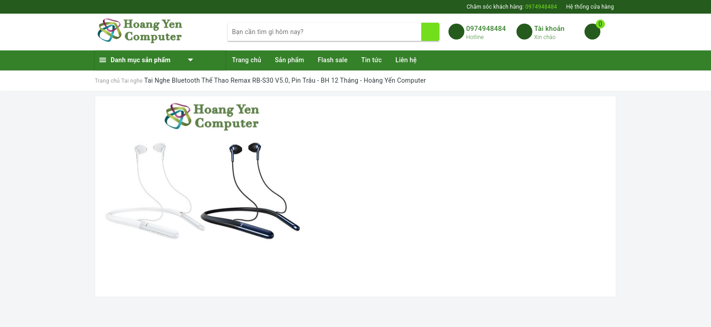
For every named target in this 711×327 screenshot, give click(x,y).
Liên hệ (406, 60)
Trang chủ (247, 60)
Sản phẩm (289, 60)
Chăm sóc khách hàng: (512, 7)
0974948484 (486, 29)
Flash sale (333, 60)
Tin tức (371, 60)
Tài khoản (549, 29)
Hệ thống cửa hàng (590, 7)
